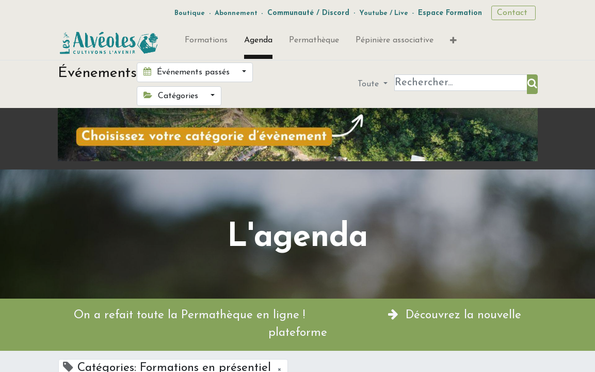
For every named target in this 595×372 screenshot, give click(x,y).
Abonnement (236, 13)
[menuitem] (206, 42)
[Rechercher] (532, 84)
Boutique (189, 13)
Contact (513, 13)
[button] (453, 43)
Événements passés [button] (187, 71)
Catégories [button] (172, 95)
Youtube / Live (383, 13)
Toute (369, 84)
